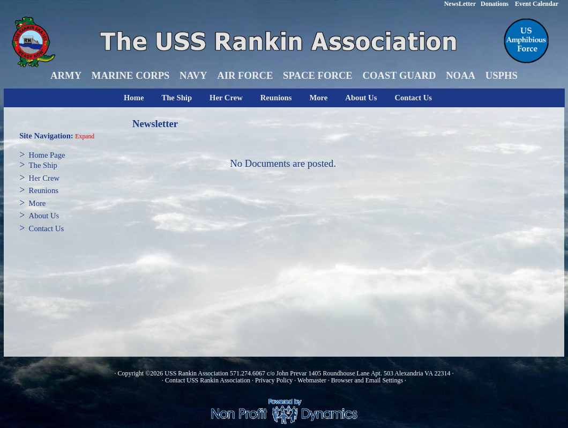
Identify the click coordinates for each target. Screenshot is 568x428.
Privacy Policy (274, 380)
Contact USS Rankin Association (207, 380)
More (318, 97)
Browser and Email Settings (367, 380)
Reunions (276, 97)
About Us (361, 97)
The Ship (176, 97)
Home (134, 97)
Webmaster (311, 380)
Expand (84, 136)
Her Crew (226, 97)
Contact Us (413, 97)
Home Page (47, 155)
